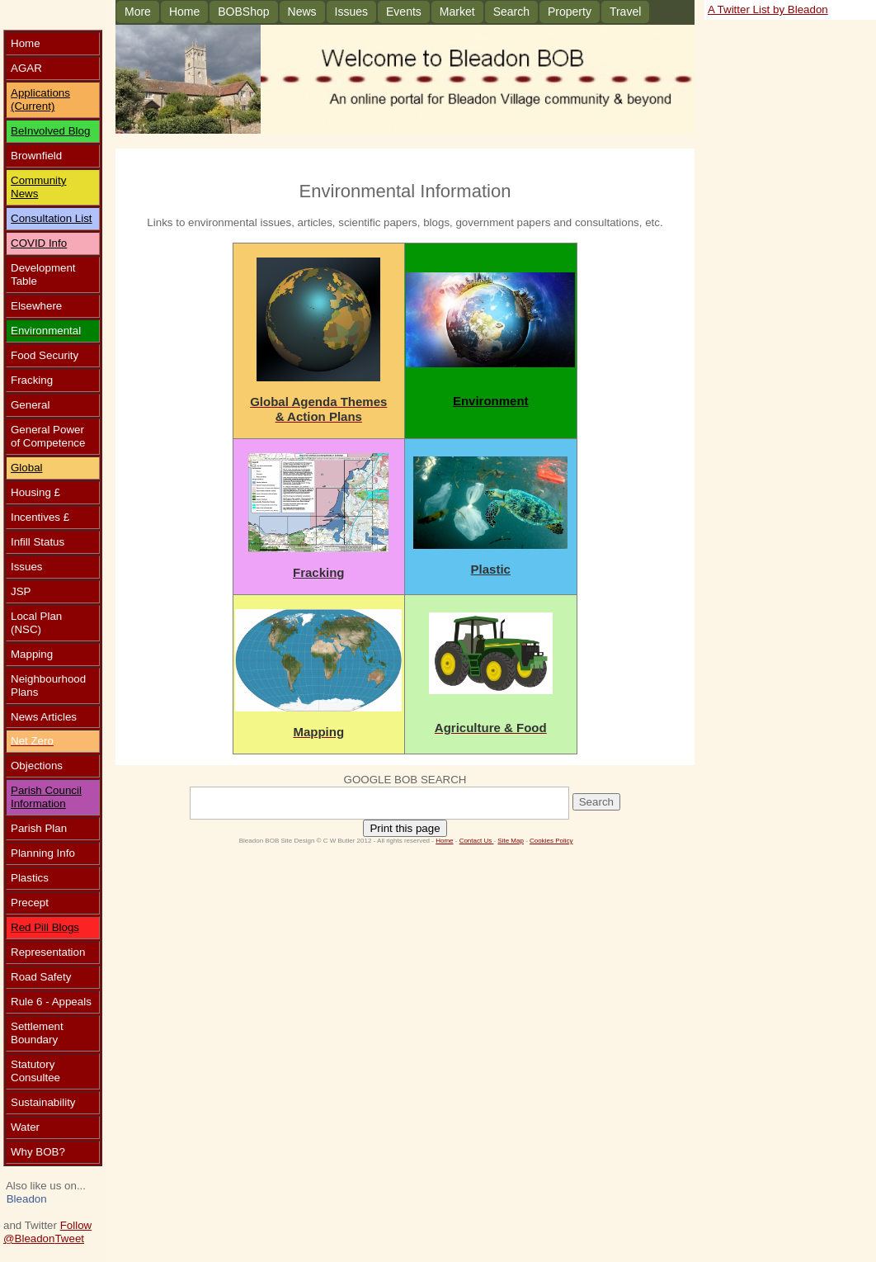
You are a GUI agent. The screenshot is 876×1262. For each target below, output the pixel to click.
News (302, 11)
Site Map (510, 840)
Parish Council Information (46, 797)
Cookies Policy (551, 840)
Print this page (405, 828)
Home (184, 11)
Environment (491, 401)
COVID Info (39, 243)
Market (457, 11)
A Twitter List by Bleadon (768, 9)
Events (404, 11)
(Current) (32, 106)
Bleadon (27, 1199)
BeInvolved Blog (50, 131)
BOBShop (243, 11)
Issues (351, 11)
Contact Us (476, 840)
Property (569, 11)
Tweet (69, 1238)
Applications (40, 93)
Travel (625, 11)
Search (511, 11)
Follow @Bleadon (47, 1232)
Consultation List (51, 218)
